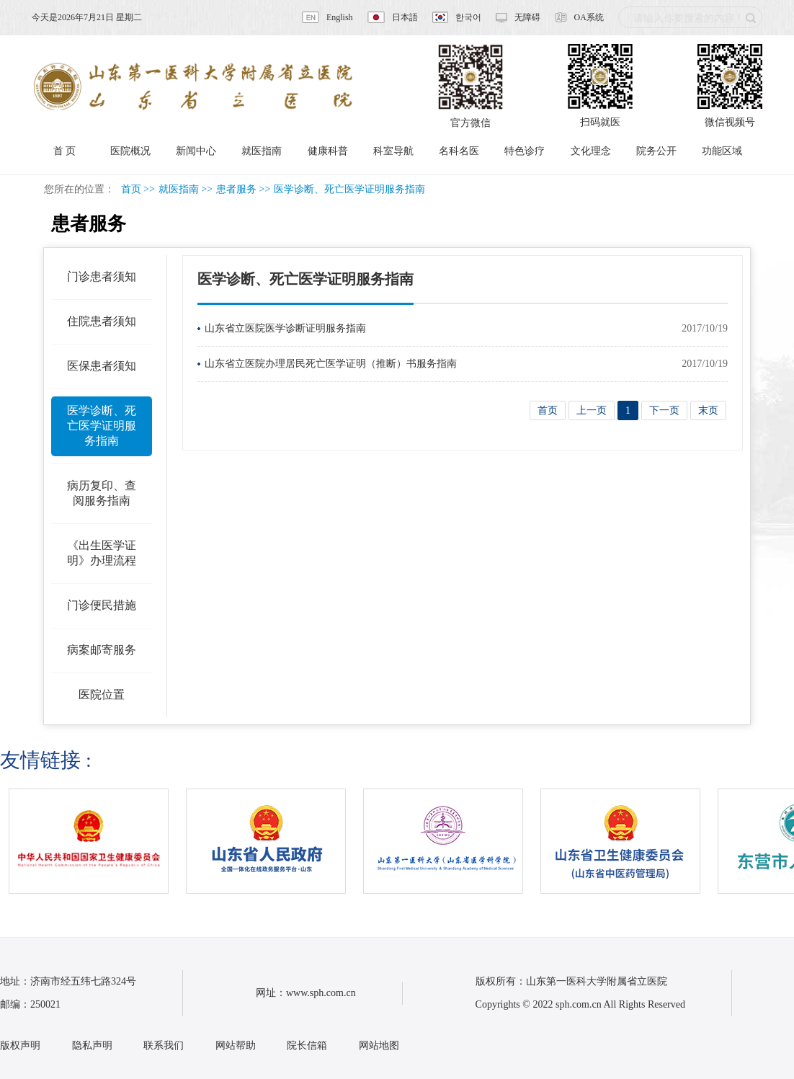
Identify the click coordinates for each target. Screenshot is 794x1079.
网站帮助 (235, 1045)
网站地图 (379, 1045)
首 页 (64, 151)
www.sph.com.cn (321, 992)
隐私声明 (92, 1045)
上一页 (591, 410)
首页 (131, 189)
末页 (708, 410)
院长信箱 (307, 1045)
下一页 (664, 410)
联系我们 (163, 1045)
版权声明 (20, 1045)
